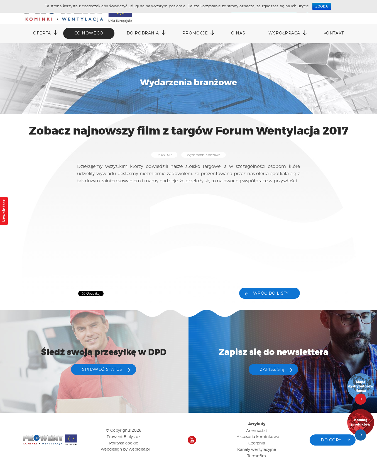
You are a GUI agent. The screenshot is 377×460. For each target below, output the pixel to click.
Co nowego (88, 33)
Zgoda (321, 6)
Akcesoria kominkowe (258, 436)
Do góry (331, 439)
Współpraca (284, 33)
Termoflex (256, 455)
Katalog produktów (361, 422)
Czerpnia (256, 443)
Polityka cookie (123, 443)
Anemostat (256, 430)
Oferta (42, 33)
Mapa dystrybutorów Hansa (361, 386)
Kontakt (334, 33)
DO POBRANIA (143, 33)
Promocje (195, 33)
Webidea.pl (139, 449)
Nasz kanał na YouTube (192, 440)
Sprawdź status (102, 369)
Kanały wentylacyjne (256, 449)
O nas (238, 33)
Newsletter (3, 211)
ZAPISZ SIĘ (272, 369)
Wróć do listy (271, 293)
